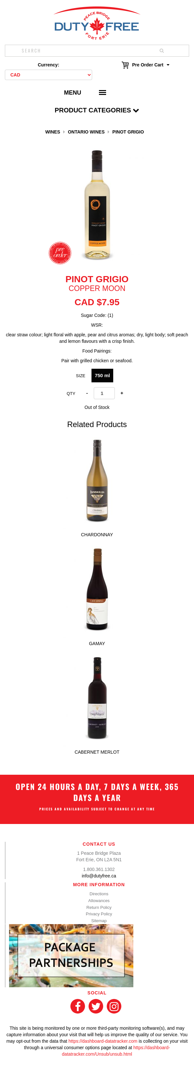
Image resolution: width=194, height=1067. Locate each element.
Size (80, 375)
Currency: (48, 64)
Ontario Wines (86, 131)
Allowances (99, 900)
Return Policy (98, 907)
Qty (71, 393)
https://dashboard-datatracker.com (102, 1041)
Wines (52, 131)
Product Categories (97, 110)
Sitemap (99, 920)
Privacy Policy (99, 913)
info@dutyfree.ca (99, 875)
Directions (99, 893)
